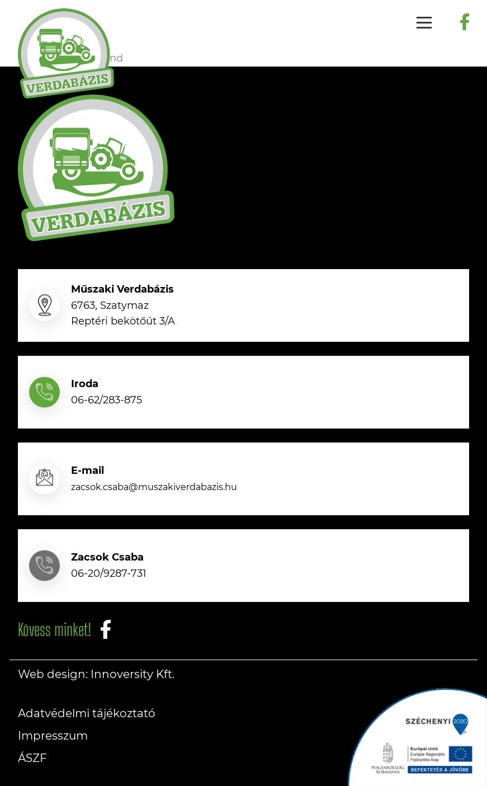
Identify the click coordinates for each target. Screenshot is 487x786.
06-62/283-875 (106, 400)
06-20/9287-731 (108, 573)
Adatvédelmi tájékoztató (86, 713)
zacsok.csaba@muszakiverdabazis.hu (154, 487)
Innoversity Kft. (132, 674)
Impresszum (53, 735)
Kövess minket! (54, 629)
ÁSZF (32, 758)
